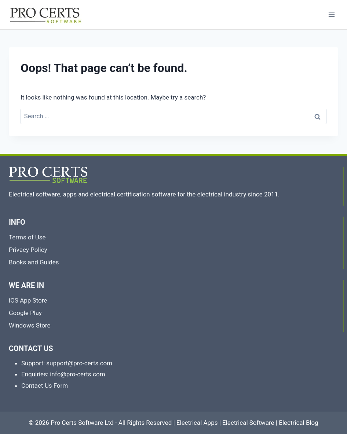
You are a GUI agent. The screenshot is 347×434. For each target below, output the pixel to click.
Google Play (25, 313)
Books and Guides (34, 262)
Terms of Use (27, 237)
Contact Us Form (44, 385)
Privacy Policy (28, 249)
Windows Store (29, 325)
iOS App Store (28, 300)
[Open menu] (331, 14)
